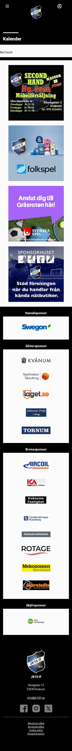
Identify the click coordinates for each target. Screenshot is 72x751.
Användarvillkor (36, 727)
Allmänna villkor (36, 723)
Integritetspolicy (36, 734)
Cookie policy (36, 730)
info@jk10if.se (36, 697)
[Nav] (7, 6)
